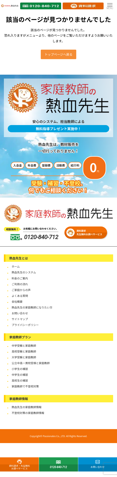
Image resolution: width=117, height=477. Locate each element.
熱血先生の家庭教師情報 (27, 407)
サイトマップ (20, 319)
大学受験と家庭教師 (24, 357)
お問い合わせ (20, 313)
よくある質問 (20, 296)
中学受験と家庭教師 (24, 345)
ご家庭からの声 (21, 290)
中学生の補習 (20, 375)
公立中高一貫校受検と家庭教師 (31, 363)
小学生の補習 (20, 369)
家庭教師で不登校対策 (25, 386)
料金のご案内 (20, 278)
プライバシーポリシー (25, 325)
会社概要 (17, 301)
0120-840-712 (34, 237)
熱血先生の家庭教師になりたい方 (32, 307)
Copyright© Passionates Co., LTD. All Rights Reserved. (58, 436)
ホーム (16, 266)
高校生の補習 (20, 380)
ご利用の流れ (20, 284)
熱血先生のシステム (24, 272)
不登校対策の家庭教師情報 (28, 413)
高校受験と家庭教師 (24, 351)
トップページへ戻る (59, 54)
